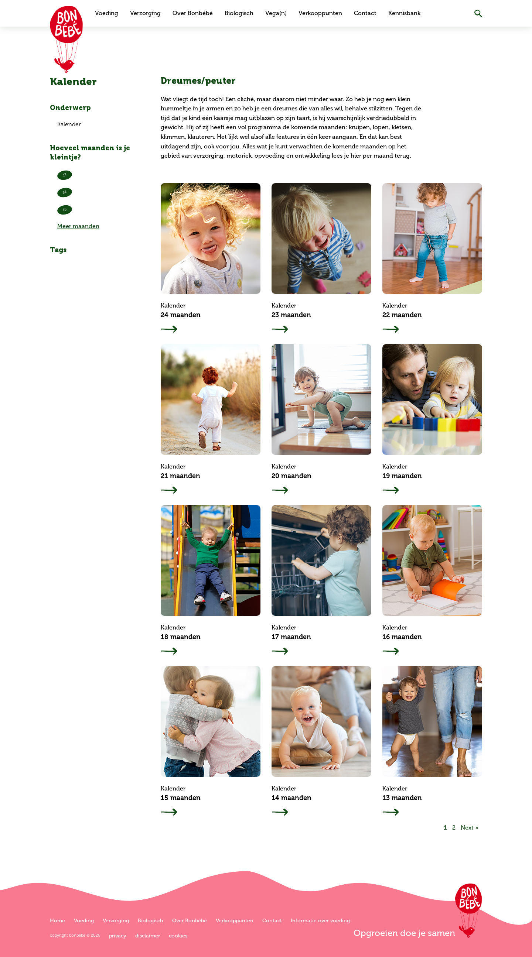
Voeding (106, 13)
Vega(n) (276, 13)
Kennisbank (404, 13)
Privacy (117, 936)
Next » (469, 827)
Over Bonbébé (193, 13)
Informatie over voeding (320, 920)
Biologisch (239, 13)
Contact (365, 13)
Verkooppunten (320, 13)
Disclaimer (147, 936)
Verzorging (145, 13)
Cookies (178, 936)
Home (57, 920)
